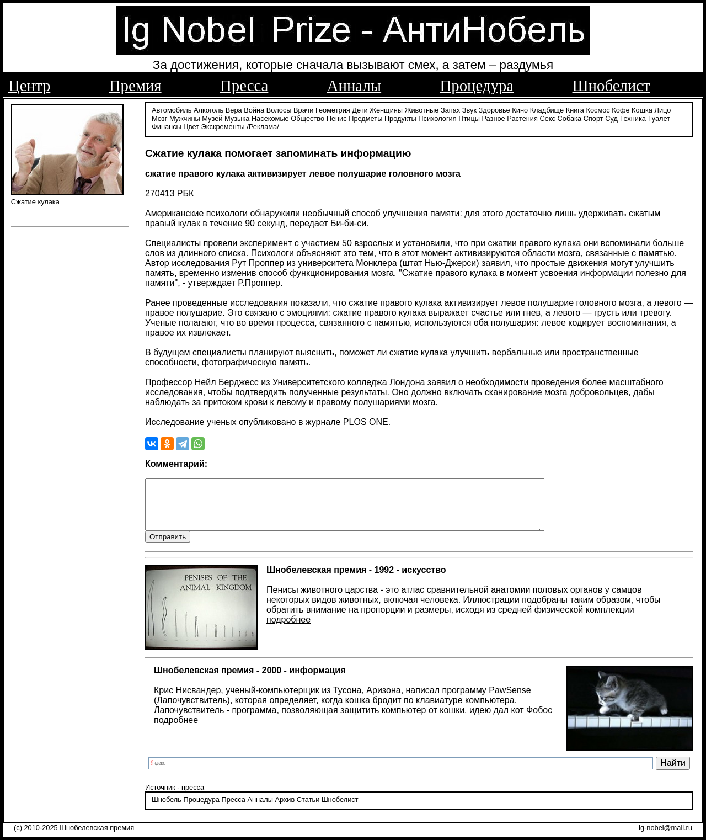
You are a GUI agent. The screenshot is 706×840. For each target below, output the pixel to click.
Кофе (620, 109)
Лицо (663, 109)
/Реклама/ (263, 125)
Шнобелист (611, 85)
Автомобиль (171, 109)
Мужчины (184, 117)
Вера (234, 109)
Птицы (469, 117)
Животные (422, 109)
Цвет (191, 125)
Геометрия (332, 109)
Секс (547, 117)
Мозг (159, 117)
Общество (307, 117)
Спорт (593, 117)
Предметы (365, 117)
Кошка (642, 109)
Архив (285, 809)
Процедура (477, 85)
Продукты (400, 117)
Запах (450, 109)
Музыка (236, 117)
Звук (469, 109)
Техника (632, 117)
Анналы (354, 85)
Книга (575, 109)
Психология (437, 117)
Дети (359, 109)
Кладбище (547, 109)
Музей (212, 117)
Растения (522, 117)
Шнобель (166, 809)
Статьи (308, 809)
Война (254, 109)
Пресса (244, 85)
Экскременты (223, 125)
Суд (611, 117)
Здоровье (494, 109)
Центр (29, 85)
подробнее (288, 629)
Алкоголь (208, 109)
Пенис (337, 117)
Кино (520, 109)
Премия (135, 85)
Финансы (166, 125)
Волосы (279, 109)
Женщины (386, 109)
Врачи (303, 109)
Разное (493, 117)
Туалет (659, 117)
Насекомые (270, 117)
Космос (597, 109)
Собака (570, 117)
